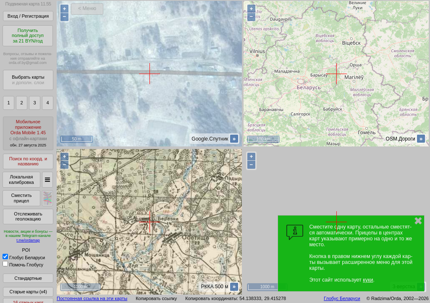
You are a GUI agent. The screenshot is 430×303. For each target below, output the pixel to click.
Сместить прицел (21, 198)
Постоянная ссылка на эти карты (92, 298)
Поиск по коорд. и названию (28, 161)
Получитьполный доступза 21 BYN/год (28, 35)
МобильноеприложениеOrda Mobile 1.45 (28, 133)
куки (368, 280)
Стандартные (28, 278)
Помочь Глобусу (23, 264)
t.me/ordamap (28, 240)
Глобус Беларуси (24, 257)
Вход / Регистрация (28, 16)
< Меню (87, 8)
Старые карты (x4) (28, 291)
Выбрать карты (28, 79)
